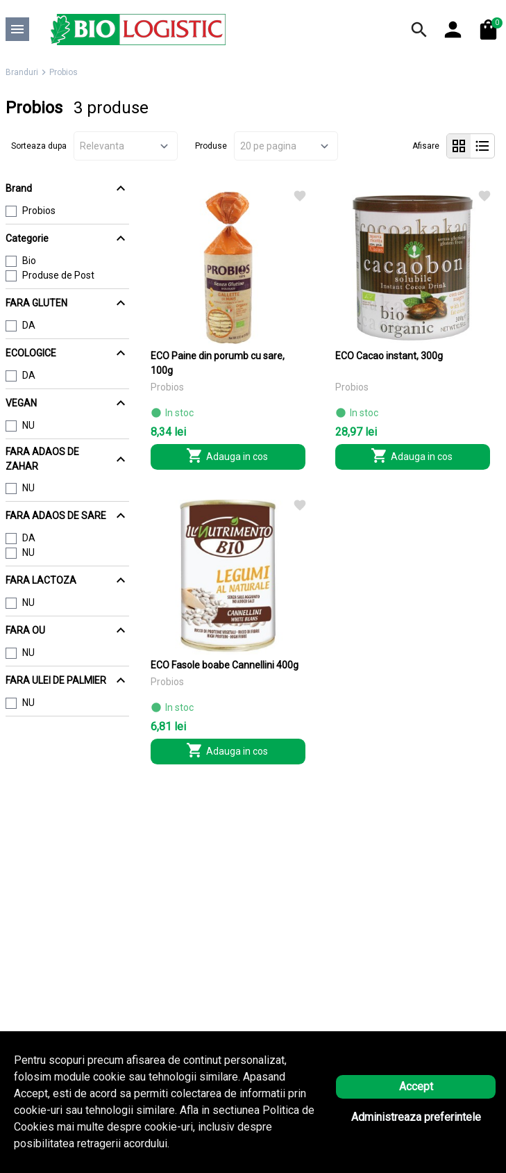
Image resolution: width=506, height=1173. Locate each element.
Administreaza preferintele (416, 1117)
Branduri (22, 72)
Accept (416, 1086)
